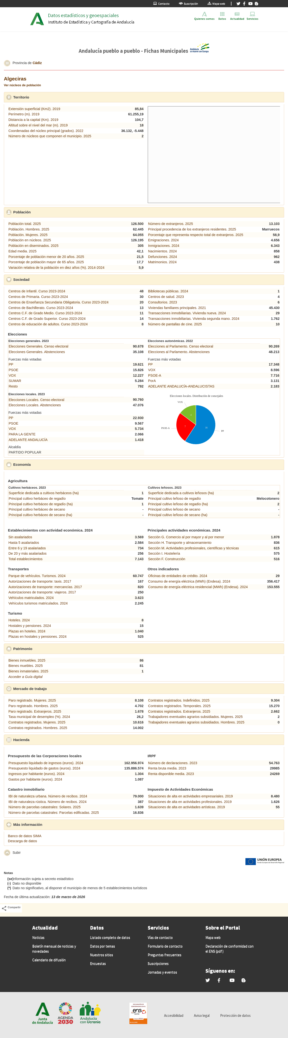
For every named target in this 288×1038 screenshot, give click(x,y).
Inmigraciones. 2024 (163, 246)
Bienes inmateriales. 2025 (28, 671)
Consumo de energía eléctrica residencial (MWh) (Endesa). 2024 (198, 587)
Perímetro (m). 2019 (23, 114)
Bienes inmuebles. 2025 (26, 660)
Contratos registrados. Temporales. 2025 (179, 706)
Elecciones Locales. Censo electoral (36, 400)
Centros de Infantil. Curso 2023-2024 (36, 291)
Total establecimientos (25, 559)
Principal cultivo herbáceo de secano (37, 509)
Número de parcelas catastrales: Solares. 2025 (44, 807)
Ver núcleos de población (22, 85)
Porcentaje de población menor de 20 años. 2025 (46, 257)
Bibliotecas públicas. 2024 (168, 291)
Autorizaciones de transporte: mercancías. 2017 (45, 587)
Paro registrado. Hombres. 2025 (33, 706)
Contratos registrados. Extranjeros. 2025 (179, 711)
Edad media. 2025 (22, 251)
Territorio (43, 97)
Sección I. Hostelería (164, 553)
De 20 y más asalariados (27, 553)
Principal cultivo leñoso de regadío (174, 498)
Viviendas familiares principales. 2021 (177, 308)
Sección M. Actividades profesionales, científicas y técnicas (193, 548)
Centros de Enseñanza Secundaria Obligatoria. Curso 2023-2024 (58, 302)
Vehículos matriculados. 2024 (31, 598)
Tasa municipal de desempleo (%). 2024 (39, 717)
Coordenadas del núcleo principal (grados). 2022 (45, 131)
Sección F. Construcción (166, 559)
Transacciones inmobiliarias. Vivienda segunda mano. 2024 (193, 319)
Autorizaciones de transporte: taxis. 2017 (39, 581)
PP (11, 364)
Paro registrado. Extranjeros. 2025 (34, 711)
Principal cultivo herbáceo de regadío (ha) (41, 504)
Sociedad (43, 279)
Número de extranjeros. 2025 (170, 224)
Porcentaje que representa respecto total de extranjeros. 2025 (195, 235)
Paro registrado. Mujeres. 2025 (32, 700)
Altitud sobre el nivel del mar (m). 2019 (38, 125)
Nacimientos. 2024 (162, 251)
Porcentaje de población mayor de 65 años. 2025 (46, 262)
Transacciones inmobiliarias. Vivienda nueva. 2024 (187, 313)
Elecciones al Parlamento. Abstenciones (179, 352)
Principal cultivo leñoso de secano (174, 509)
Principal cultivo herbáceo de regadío (37, 498)
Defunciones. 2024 (162, 257)
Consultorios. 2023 (162, 302)
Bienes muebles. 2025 (25, 666)
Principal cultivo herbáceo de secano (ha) (40, 515)
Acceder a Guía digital (25, 677)
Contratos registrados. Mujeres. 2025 (36, 722)
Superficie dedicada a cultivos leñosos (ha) (181, 493)
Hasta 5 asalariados (23, 543)
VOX (12, 375)
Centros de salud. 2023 (166, 297)
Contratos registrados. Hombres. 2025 (37, 728)
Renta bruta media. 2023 (167, 768)
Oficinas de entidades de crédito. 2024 (177, 576)
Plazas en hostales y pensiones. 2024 (37, 636)
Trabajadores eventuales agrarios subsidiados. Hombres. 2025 (196, 722)
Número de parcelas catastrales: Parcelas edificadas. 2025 (53, 813)
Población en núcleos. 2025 (29, 240)
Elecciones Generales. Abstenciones (37, 352)
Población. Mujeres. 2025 (27, 235)
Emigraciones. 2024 (163, 240)
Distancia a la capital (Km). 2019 (33, 120)
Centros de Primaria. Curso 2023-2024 (38, 297)
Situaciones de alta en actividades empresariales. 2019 (190, 796)
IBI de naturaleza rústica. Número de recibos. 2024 (47, 802)
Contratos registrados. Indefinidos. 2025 (179, 700)
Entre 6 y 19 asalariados (27, 548)
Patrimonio (45, 648)
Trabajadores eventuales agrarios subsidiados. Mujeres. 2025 (195, 717)
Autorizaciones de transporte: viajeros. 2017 (42, 592)
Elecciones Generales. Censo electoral (38, 346)
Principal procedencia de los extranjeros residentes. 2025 (192, 229)
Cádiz (37, 63)
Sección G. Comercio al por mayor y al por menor (186, 537)
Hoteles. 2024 (19, 620)
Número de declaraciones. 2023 (172, 763)
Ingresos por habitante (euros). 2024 (36, 774)
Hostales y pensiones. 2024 (29, 626)
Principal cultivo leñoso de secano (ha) (177, 515)
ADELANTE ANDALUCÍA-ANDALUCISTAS (181, 386)
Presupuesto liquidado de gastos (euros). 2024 (44, 768)
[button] (7, 63)
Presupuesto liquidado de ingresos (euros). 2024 (45, 763)
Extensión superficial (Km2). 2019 (34, 109)
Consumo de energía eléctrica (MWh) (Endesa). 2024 (189, 581)
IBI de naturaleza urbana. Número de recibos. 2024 (47, 796)
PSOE (13, 370)
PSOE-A (154, 375)
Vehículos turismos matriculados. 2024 (38, 603)
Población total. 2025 (24, 224)
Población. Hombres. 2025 (28, 229)
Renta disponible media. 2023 (171, 774)
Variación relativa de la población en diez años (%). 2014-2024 (56, 267)
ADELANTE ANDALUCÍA (28, 440)
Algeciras (15, 78)
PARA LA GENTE (22, 434)
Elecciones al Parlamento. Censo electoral (180, 346)
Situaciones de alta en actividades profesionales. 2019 (190, 802)
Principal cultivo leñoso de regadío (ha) (178, 504)
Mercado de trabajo (52, 688)
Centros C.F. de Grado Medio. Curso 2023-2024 (45, 313)
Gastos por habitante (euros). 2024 (35, 779)
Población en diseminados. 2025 (33, 246)
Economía (44, 464)
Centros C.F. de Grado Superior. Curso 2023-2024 (47, 319)
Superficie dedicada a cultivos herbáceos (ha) (44, 493)
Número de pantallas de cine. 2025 (175, 324)
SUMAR (15, 381)
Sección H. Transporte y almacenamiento (179, 543)
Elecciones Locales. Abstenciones (35, 405)
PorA (152, 381)
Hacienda (43, 739)
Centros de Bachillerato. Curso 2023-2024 (40, 308)
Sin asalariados (20, 537)
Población (44, 212)
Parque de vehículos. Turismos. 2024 (37, 576)
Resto (13, 386)
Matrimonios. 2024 (162, 262)
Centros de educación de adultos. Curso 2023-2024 (48, 324)
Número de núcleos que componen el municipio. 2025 (49, 136)
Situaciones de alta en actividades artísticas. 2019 (186, 807)
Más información (50, 824)
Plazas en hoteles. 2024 (26, 631)
